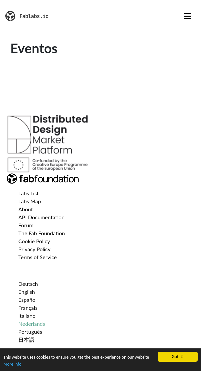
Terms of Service (37, 257)
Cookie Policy (34, 241)
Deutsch (28, 283)
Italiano (27, 315)
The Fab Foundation (41, 233)
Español (27, 299)
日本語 (26, 339)
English (26, 291)
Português (30, 331)
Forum (25, 225)
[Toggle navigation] (188, 16)
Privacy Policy (34, 249)
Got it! (177, 356)
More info (12, 364)
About (25, 209)
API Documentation (41, 217)
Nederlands (31, 323)
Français (27, 307)
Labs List (28, 193)
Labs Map (29, 201)
